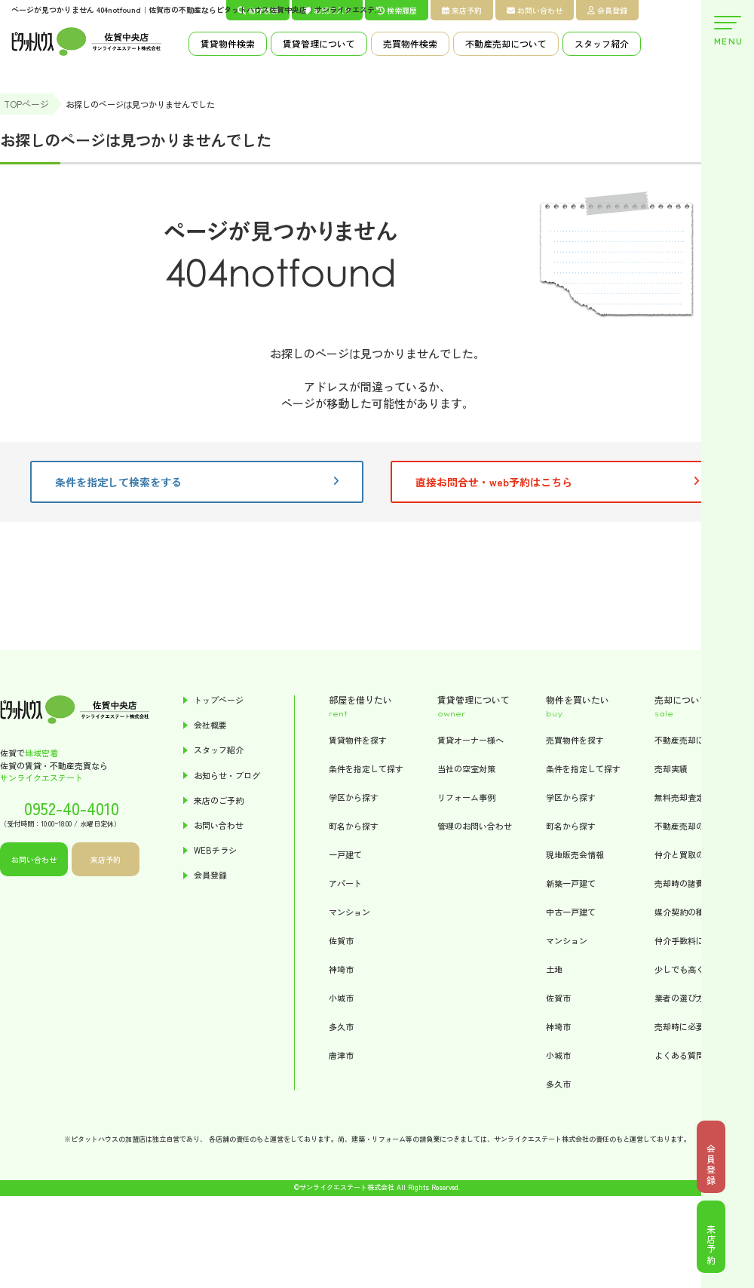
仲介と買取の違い (687, 854)
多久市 (341, 1026)
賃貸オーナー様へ (470, 740)
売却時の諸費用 (683, 883)
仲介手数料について (691, 940)
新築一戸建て (571, 883)
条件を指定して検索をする (197, 481)
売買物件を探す (575, 740)
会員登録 (607, 10)
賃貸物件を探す (358, 740)
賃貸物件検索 (228, 43)
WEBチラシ (215, 850)
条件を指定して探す (366, 768)
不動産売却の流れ (687, 826)
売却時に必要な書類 (691, 1026)
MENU (727, 31)
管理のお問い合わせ (474, 826)
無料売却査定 (679, 797)
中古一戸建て (571, 912)
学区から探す (354, 797)
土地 (554, 969)
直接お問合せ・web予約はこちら (557, 481)
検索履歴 (396, 10)
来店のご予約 (219, 800)
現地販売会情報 (575, 854)
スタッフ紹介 (602, 43)
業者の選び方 (679, 998)
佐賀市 (341, 940)
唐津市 (341, 1055)
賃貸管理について (319, 43)
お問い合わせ (534, 10)
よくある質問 (679, 1055)
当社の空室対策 (466, 768)
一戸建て (345, 854)
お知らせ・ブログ (227, 775)
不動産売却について (506, 43)
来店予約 (462, 10)
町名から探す (354, 826)
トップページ (219, 700)
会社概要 (210, 725)
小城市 (341, 998)
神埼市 (341, 969)
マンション (349, 912)
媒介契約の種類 (683, 912)
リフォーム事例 (466, 797)
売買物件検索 (410, 43)
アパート (345, 883)
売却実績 (671, 768)
